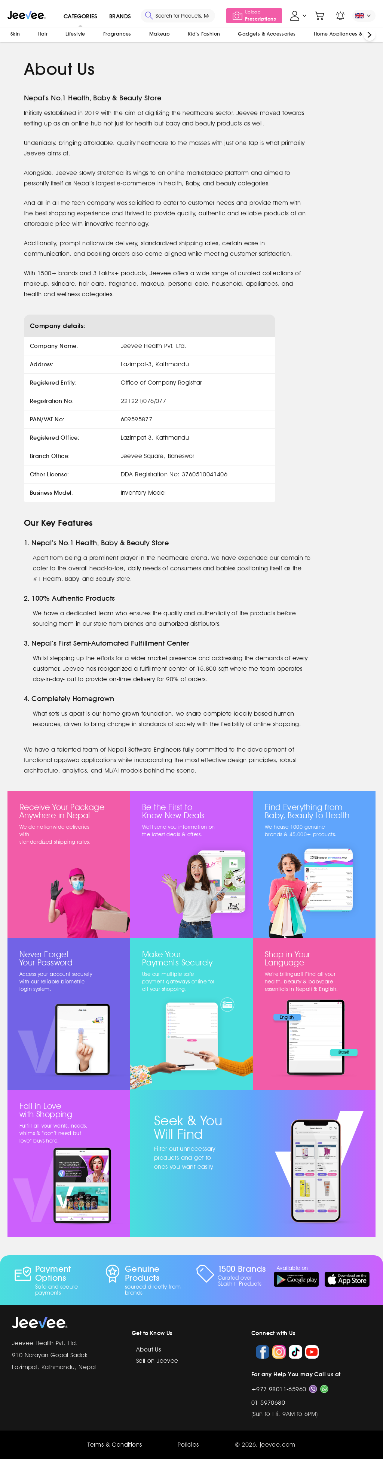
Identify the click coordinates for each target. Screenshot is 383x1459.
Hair (43, 34)
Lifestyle (75, 34)
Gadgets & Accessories (266, 34)
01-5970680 (268, 1402)
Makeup (159, 34)
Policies (188, 1444)
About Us (148, 1349)
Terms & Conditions (115, 1444)
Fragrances (117, 34)
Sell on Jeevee (157, 1360)
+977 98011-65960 (278, 1389)
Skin (15, 34)
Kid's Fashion (204, 34)
